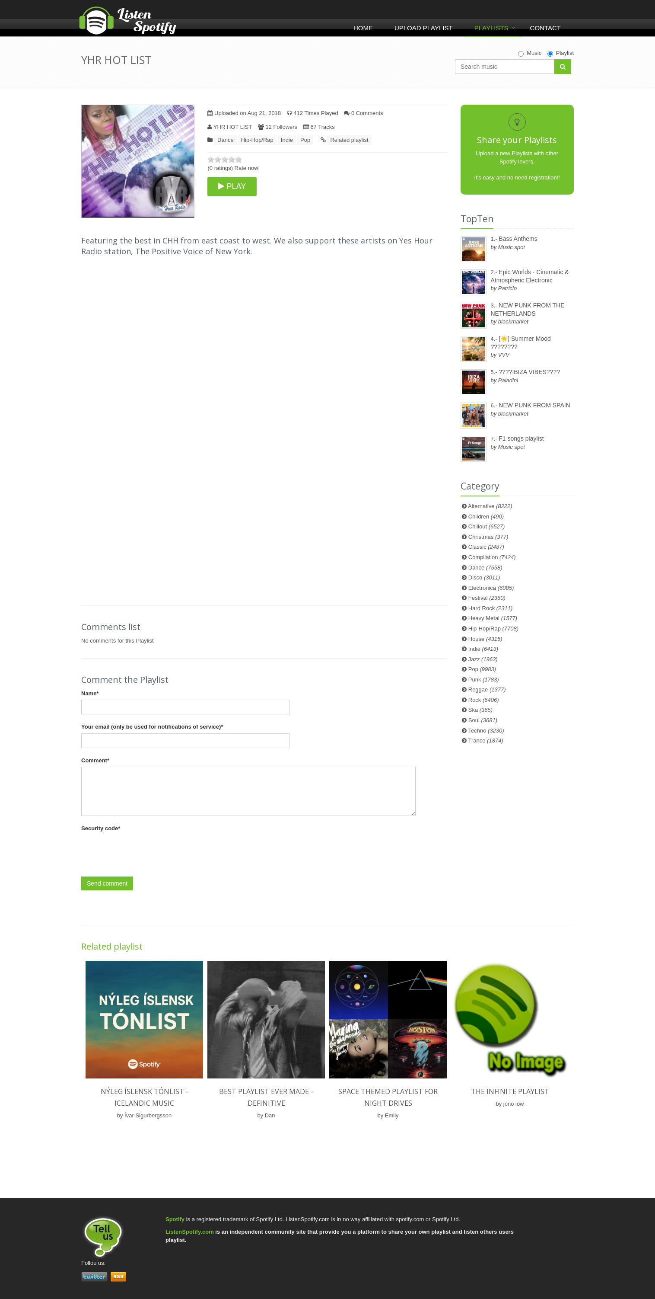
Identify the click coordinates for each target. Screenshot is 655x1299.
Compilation (492, 557)
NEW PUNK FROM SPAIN (534, 405)
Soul (482, 720)
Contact (545, 28)
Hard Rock (490, 608)
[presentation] (147, 852)
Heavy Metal (492, 618)
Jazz (483, 659)
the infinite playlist (510, 1091)
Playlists (491, 28)
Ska (480, 710)
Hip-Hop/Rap (257, 140)
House (485, 639)
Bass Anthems (518, 238)
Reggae (487, 689)
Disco (484, 577)
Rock (483, 700)
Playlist (560, 53)
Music (529, 53)
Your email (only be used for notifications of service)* (152, 726)
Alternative (490, 506)
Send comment (107, 883)
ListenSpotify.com (189, 1232)
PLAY (232, 186)
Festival (487, 598)
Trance (485, 740)
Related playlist (349, 140)
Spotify (174, 1219)
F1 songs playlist (521, 438)
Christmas (488, 537)
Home (363, 28)
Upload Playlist (423, 28)
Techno (486, 730)
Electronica (491, 588)
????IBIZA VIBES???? (529, 371)
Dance (225, 140)
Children (486, 516)
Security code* (100, 828)
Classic (486, 547)
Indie (287, 140)
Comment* (95, 760)
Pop (305, 140)
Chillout (486, 526)
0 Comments (363, 113)
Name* (90, 693)
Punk (483, 679)
